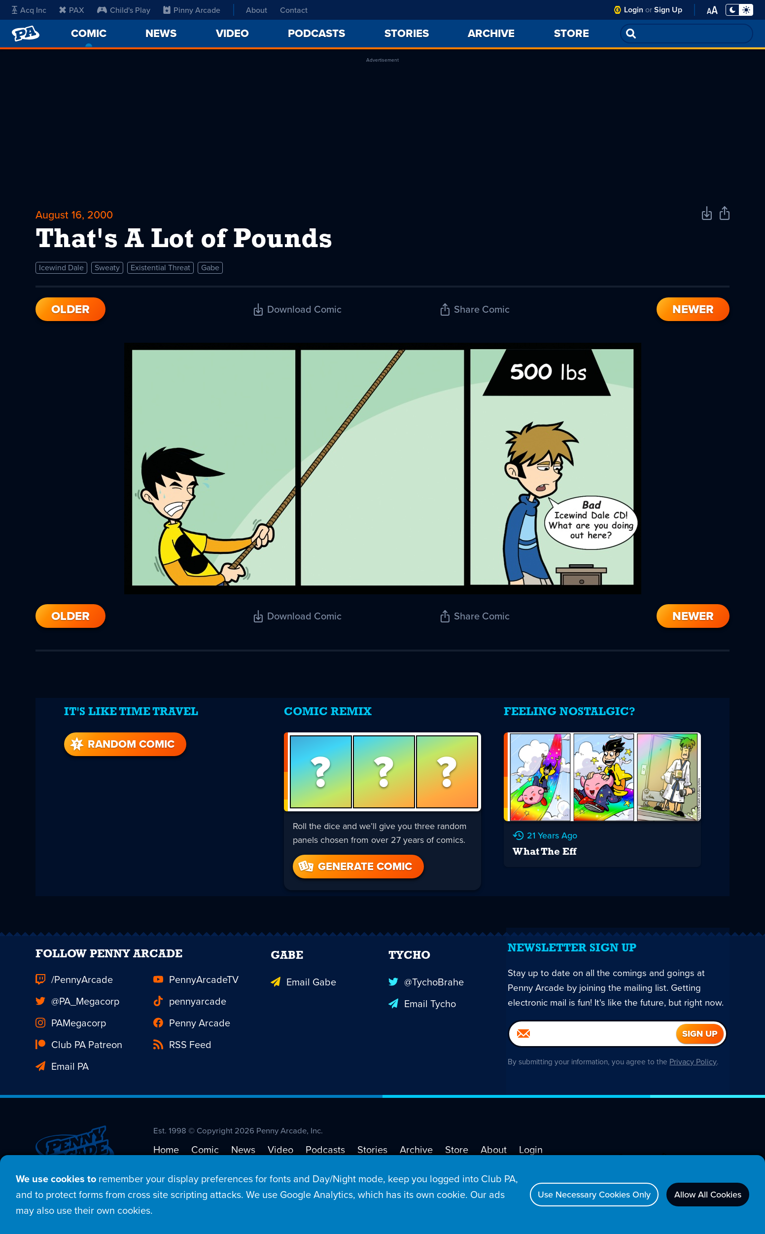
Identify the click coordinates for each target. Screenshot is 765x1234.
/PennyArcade (74, 986)
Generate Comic (354, 863)
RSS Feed (182, 1051)
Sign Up (668, 9)
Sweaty (107, 274)
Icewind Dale (61, 274)
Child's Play (123, 9)
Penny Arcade (191, 1029)
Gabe (210, 274)
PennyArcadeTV (196, 986)
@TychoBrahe (426, 986)
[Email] (593, 1065)
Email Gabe (303, 986)
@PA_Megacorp (77, 1008)
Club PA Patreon (78, 1051)
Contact (294, 9)
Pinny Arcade (191, 9)
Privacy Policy (698, 1093)
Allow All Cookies (700, 1194)
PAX (71, 9)
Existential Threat (160, 274)
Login (633, 9)
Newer (693, 316)
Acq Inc (29, 9)
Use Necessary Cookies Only (571, 1194)
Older (70, 316)
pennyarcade (189, 1008)
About (256, 9)
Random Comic (119, 740)
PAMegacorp (70, 1029)
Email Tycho (422, 1008)
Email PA (62, 1073)
